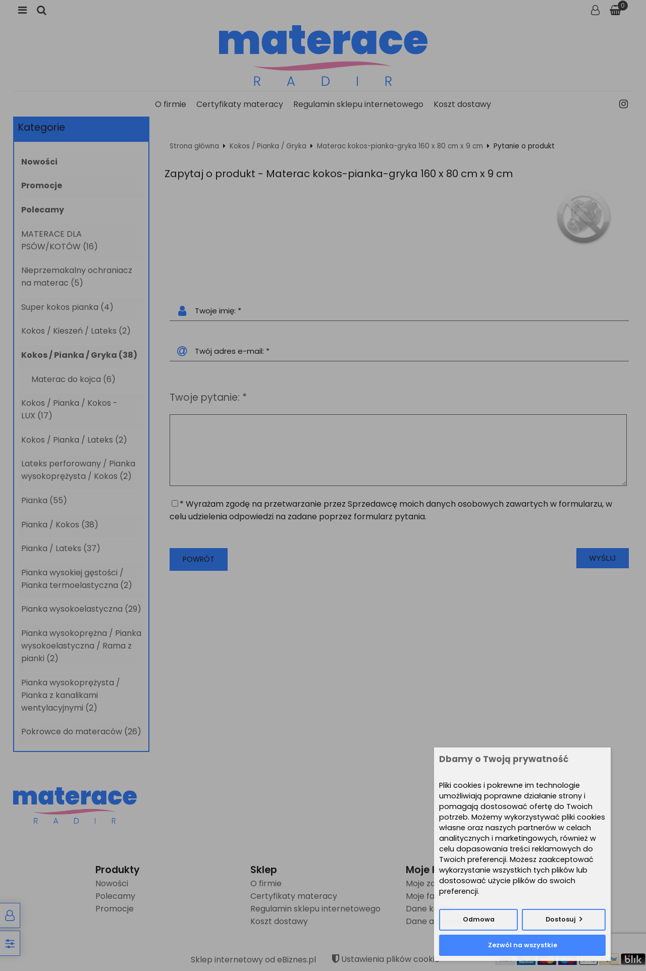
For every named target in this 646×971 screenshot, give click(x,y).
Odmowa (479, 919)
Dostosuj (561, 919)
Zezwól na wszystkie (522, 945)
